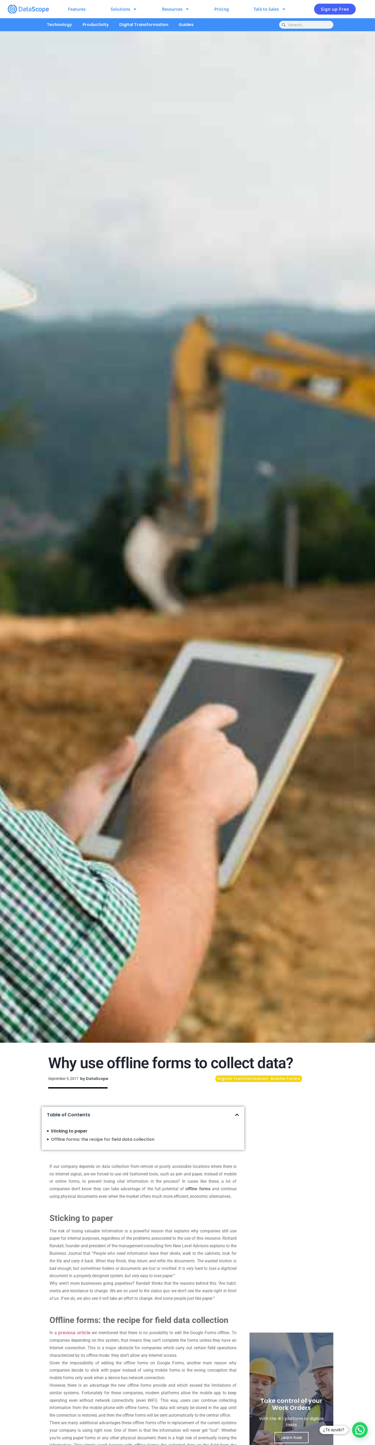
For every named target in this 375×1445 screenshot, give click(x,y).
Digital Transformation (143, 25)
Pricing (221, 9)
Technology (59, 25)
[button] (237, 1115)
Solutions (124, 9)
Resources (176, 9)
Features (77, 9)
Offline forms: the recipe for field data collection (102, 1139)
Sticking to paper (69, 1131)
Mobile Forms (285, 1078)
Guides (186, 25)
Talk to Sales (270, 9)
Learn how (291, 1437)
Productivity (96, 25)
